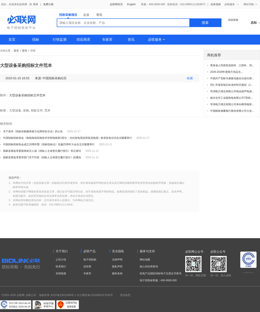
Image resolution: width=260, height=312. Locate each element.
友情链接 (61, 273)
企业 (86, 14)
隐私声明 (117, 266)
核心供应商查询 (149, 266)
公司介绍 (61, 259)
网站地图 (145, 259)
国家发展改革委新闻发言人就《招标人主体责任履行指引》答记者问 (42, 150)
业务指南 (215, 4)
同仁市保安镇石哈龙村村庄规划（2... (231, 84)
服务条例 (117, 273)
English (131, 4)
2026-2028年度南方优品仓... (226, 71)
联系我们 (61, 266)
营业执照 (125, 295)
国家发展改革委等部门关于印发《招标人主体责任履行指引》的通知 (42, 157)
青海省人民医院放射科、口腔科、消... (232, 65)
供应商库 (83, 39)
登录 (35, 4)
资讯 (99, 14)
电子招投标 (89, 259)
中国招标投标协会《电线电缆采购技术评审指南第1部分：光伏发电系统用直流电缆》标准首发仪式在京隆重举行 (67, 137)
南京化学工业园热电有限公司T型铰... (231, 97)
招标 (35, 39)
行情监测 (60, 39)
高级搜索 (233, 19)
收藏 (190, 78)
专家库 (107, 39)
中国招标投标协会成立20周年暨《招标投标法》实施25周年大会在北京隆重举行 (49, 144)
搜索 (205, 22)
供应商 (87, 266)
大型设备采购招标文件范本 (27, 95)
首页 (11, 39)
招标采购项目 (68, 15)
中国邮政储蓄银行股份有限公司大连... (232, 110)
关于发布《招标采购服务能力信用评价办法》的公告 (33, 131)
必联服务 (156, 39)
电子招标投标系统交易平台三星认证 (248, 272)
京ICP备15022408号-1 (63, 295)
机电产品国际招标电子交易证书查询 (160, 273)
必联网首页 (116, 4)
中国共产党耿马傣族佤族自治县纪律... (232, 78)
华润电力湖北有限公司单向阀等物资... (232, 104)
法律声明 (117, 259)
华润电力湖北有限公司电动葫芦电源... (232, 91)
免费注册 (48, 4)
